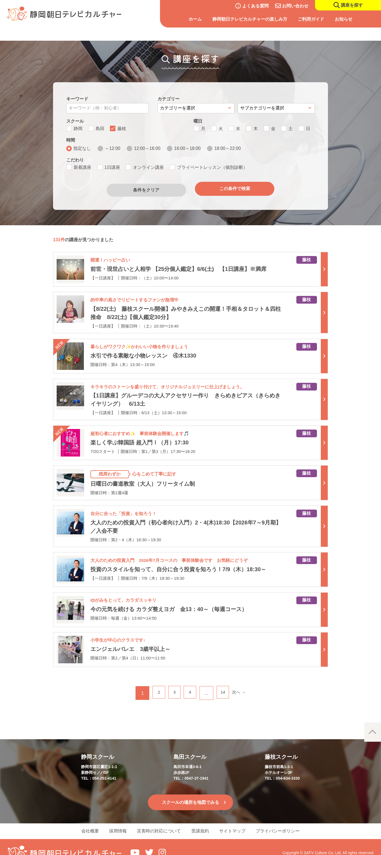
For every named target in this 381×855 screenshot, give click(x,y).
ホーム (195, 19)
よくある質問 (255, 6)
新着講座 (82, 167)
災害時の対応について (158, 818)
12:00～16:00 (147, 148)
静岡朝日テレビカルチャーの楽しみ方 (249, 19)
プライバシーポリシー (285, 818)
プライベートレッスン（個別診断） (212, 167)
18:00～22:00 (227, 148)
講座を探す (352, 5)
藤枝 (121, 128)
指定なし (82, 148)
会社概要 (83, 818)
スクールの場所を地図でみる (190, 788)
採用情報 (113, 818)
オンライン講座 (148, 167)
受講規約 (201, 818)
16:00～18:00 (187, 148)
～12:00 (112, 148)
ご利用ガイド (311, 19)
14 (224, 679)
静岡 (78, 128)
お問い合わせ (295, 6)
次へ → (242, 679)
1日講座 (112, 167)
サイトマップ (236, 818)
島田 (100, 128)
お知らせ (343, 19)
